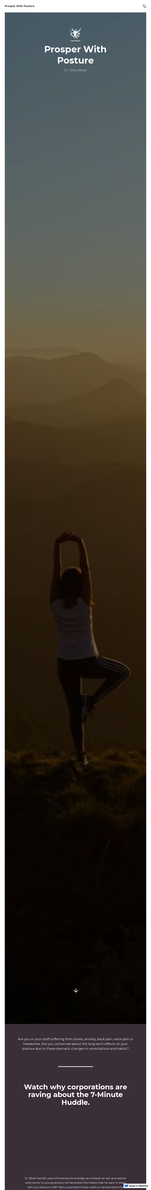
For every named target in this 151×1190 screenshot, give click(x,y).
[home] (71, 6)
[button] (144, 6)
